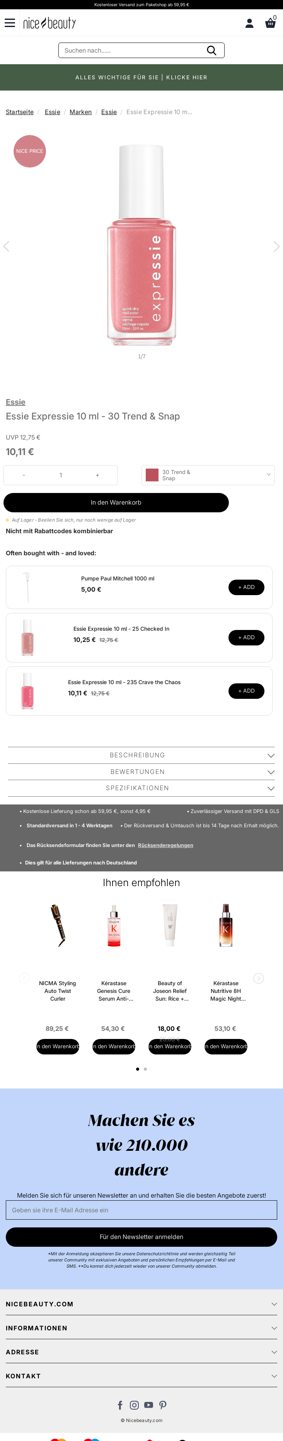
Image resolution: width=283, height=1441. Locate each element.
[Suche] (141, 50)
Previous (7, 247)
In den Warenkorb (116, 502)
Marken (81, 112)
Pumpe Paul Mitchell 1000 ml (117, 578)
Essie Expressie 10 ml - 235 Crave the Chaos (124, 682)
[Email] (141, 1210)
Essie (52, 112)
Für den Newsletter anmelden (141, 1237)
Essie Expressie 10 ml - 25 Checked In (121, 628)
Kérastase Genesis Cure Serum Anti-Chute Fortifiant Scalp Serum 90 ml (114, 991)
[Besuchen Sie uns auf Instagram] (134, 1407)
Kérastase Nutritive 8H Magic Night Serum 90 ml (226, 991)
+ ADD (246, 587)
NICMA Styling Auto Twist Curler (57, 991)
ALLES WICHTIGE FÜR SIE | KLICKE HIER (141, 77)
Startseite (20, 112)
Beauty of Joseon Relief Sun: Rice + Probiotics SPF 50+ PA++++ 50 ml (170, 991)
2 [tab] (146, 1069)
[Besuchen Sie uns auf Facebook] (120, 1407)
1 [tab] (138, 1069)
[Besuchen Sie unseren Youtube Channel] (148, 1407)
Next (275, 247)
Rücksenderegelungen (165, 845)
